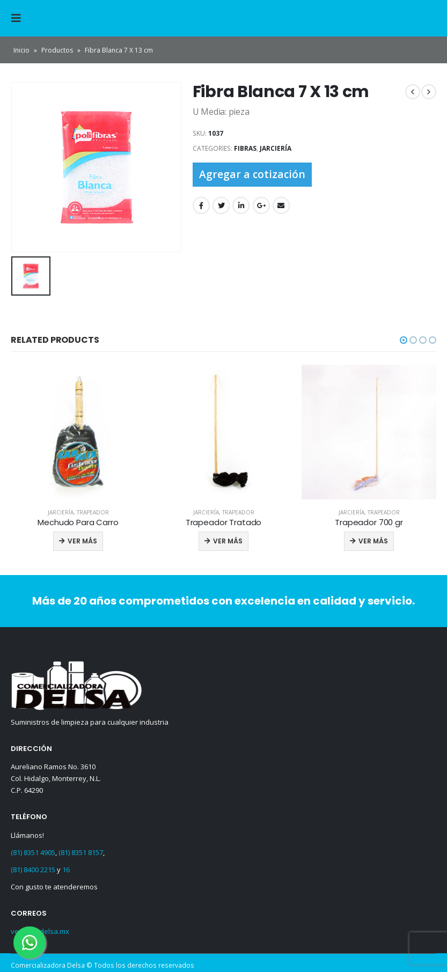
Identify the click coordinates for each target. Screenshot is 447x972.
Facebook (201, 205)
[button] (403, 338)
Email (281, 205)
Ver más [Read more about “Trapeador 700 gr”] (373, 539)
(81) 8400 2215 (33, 867)
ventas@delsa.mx (40, 929)
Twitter (221, 205)
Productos (57, 50)
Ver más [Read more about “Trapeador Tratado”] (228, 539)
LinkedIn (241, 205)
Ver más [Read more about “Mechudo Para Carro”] (82, 539)
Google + (261, 205)
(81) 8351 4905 (33, 850)
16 (66, 867)
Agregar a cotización (252, 174)
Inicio (21, 50)
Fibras (245, 148)
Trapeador (93, 510)
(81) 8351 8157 (80, 850)
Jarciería (275, 148)
